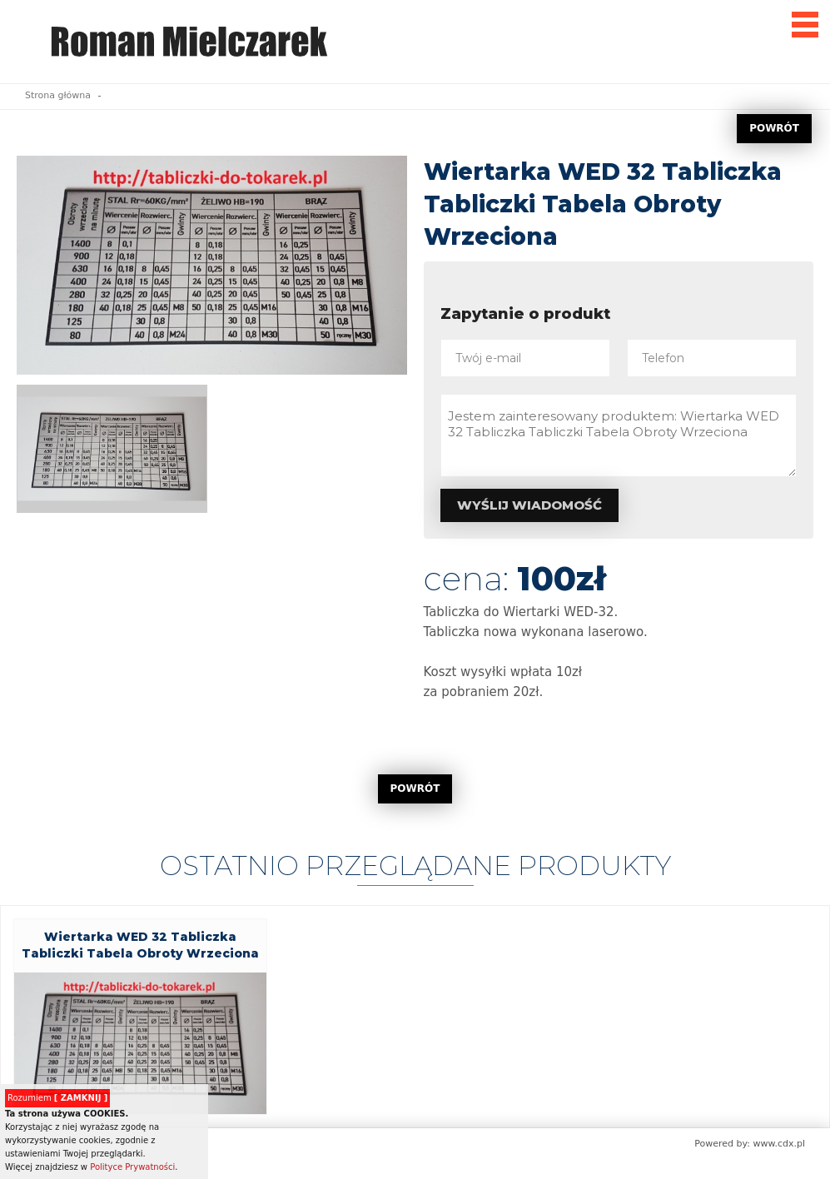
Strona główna (58, 95)
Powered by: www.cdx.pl (749, 1143)
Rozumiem (57, 1097)
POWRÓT (774, 128)
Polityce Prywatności (132, 1167)
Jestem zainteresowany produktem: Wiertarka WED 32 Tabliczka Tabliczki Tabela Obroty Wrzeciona (619, 435)
